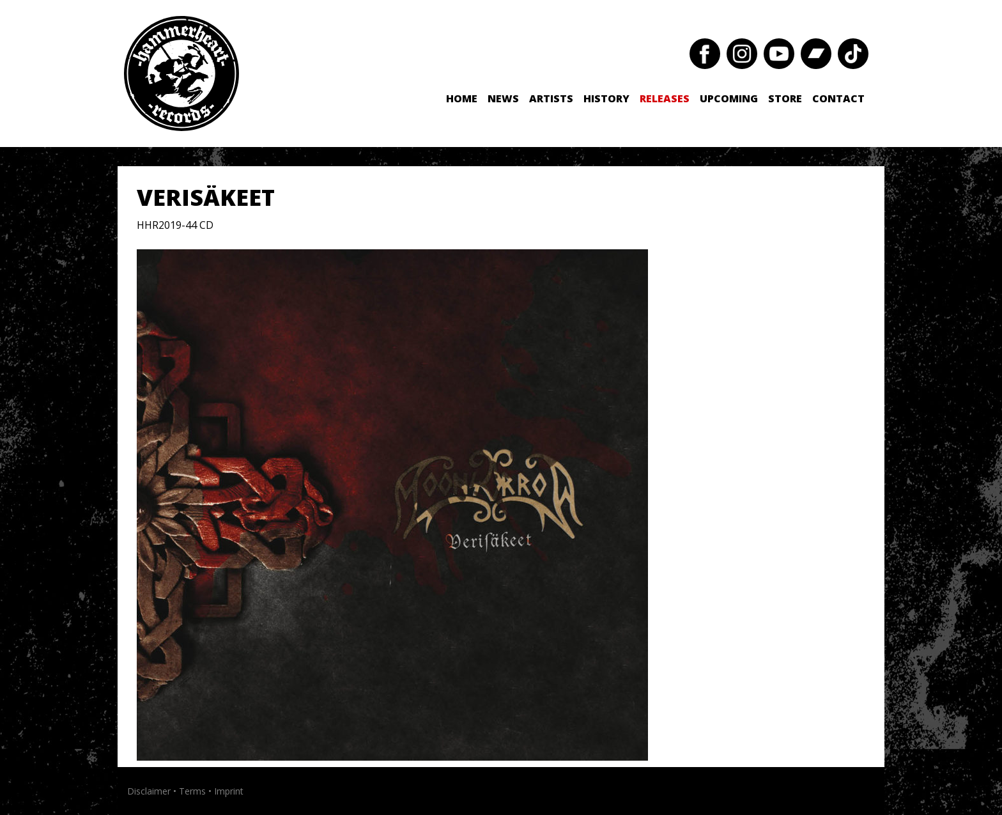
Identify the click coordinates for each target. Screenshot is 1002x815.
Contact (838, 98)
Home (461, 98)
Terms (192, 791)
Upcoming (729, 98)
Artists (551, 98)
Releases (665, 98)
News (503, 98)
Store (785, 98)
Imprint (228, 791)
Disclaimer (149, 791)
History (606, 98)
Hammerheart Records (181, 73)
